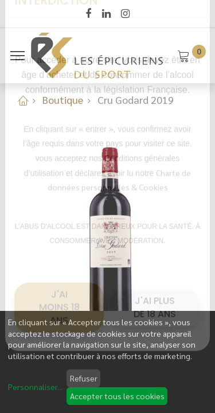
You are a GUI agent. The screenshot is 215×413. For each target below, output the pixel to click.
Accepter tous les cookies (117, 396)
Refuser (83, 378)
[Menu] (17, 55)
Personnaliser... (35, 386)
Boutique (62, 99)
